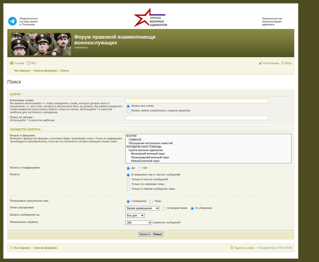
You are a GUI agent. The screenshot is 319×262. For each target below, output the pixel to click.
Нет (143, 167)
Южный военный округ (208, 161)
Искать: (15, 174)
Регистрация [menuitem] (271, 63)
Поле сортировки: (22, 207)
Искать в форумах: (23, 135)
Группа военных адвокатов (208, 150)
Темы (155, 200)
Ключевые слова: (22, 100)
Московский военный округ (208, 154)
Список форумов (45, 247)
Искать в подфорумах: (25, 167)
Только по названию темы (145, 183)
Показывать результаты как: (29, 200)
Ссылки (19, 63)
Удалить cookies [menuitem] (244, 247)
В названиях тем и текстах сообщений (153, 174)
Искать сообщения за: (25, 214)
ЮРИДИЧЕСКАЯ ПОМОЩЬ (208, 147)
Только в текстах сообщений (147, 179)
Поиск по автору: (21, 117)
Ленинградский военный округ (208, 157)
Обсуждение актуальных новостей (208, 143)
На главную (22, 247)
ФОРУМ (208, 136)
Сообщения (136, 200)
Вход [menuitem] (288, 63)
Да (131, 167)
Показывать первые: (24, 221)
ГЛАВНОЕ (208, 140)
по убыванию (201, 207)
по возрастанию (174, 207)
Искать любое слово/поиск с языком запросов (158, 110)
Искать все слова (140, 105)
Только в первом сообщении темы (151, 188)
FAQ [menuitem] (33, 63)
